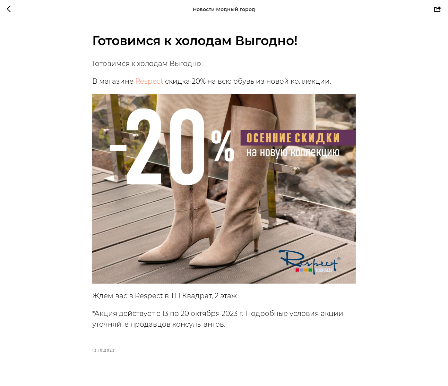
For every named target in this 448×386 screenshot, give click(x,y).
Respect (149, 81)
